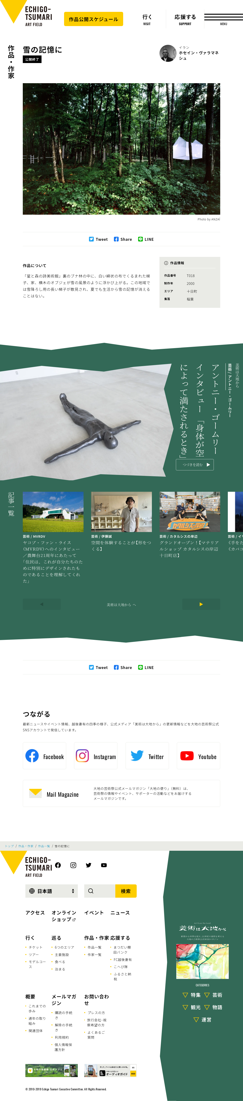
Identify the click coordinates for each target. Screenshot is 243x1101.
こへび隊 (121, 966)
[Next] (201, 604)
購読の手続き (63, 1015)
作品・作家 (11, 62)
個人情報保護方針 (63, 1047)
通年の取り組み (37, 1021)
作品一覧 (44, 846)
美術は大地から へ (121, 604)
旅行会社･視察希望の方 (97, 1022)
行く (30, 937)
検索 (126, 890)
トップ (9, 846)
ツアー (34, 954)
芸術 (217, 994)
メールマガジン (63, 999)
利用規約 (62, 1037)
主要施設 (62, 954)
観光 (196, 1007)
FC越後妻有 (123, 959)
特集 (196, 994)
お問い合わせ (96, 999)
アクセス (35, 912)
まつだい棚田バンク (122, 950)
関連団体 (36, 1030)
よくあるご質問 (96, 1035)
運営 (207, 1019)
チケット (36, 947)
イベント (94, 912)
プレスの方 (96, 1012)
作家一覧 (95, 954)
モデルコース (37, 964)
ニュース (120, 912)
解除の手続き (63, 1027)
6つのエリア (64, 947)
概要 (30, 996)
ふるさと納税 (122, 976)
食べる (60, 961)
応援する (120, 937)
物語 (217, 1007)
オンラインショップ (63, 916)
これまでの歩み (37, 1008)
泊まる (60, 969)
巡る (56, 937)
